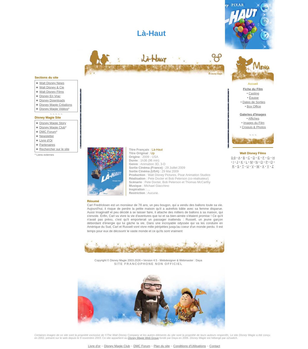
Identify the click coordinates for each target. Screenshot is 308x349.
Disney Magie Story (52, 123)
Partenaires (47, 145)
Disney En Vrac (50, 96)
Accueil (253, 84)
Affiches (253, 118)
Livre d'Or (46, 140)
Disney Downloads (52, 100)
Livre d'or (94, 346)
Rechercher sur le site (54, 149)
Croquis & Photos (254, 127)
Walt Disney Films (51, 92)
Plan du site (162, 346)
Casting (254, 93)
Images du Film (253, 123)
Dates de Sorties (254, 102)
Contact (214, 346)
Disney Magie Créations (55, 105)
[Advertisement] (158, 113)
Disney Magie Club (52, 127)
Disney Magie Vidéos (53, 109)
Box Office (254, 106)
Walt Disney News (51, 83)
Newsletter (46, 136)
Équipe (254, 98)
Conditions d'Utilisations (189, 346)
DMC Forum (47, 132)
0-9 (233, 158)
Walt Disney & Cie (51, 87)
